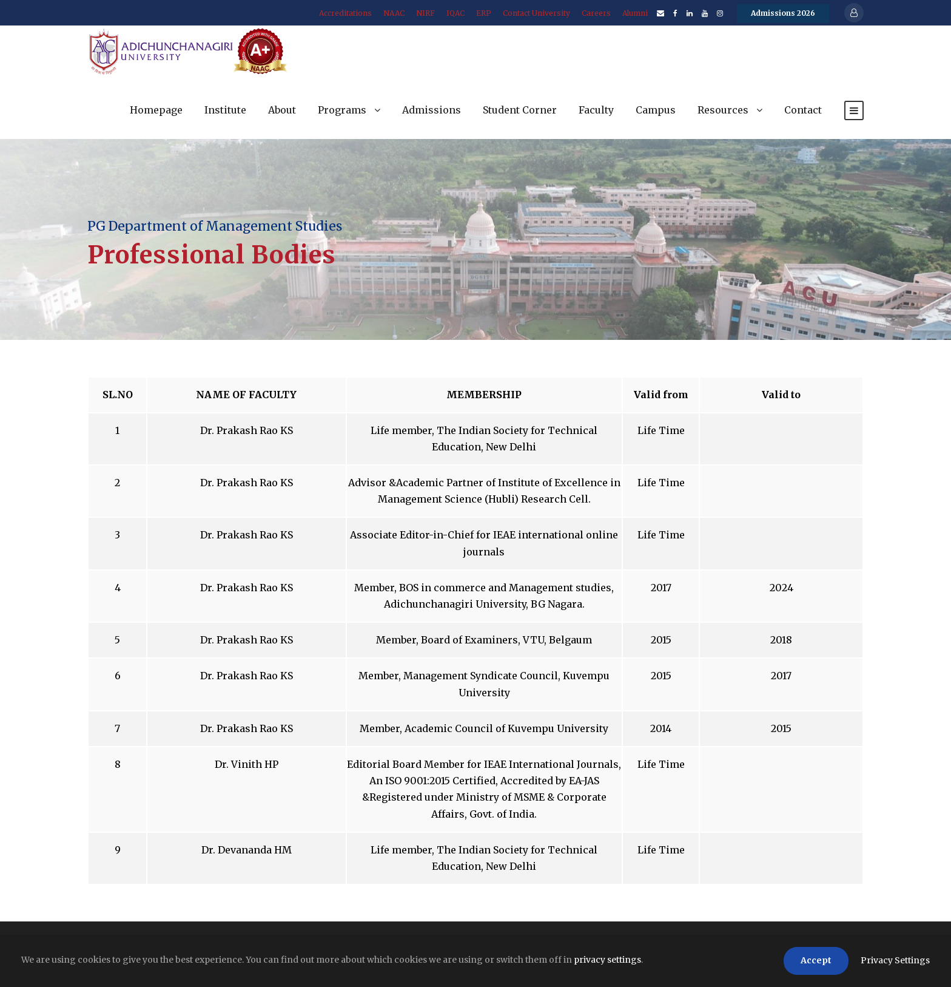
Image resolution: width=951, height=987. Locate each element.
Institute (225, 110)
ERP (483, 13)
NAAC (394, 13)
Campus (656, 110)
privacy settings (607, 959)
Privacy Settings (895, 960)
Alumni (635, 13)
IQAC (455, 13)
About (282, 110)
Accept (816, 960)
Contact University (536, 13)
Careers (596, 13)
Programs (342, 110)
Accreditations (345, 13)
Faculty (596, 110)
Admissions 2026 (783, 13)
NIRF (425, 13)
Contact (803, 110)
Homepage (156, 110)
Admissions (431, 110)
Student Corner (520, 110)
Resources (722, 110)
